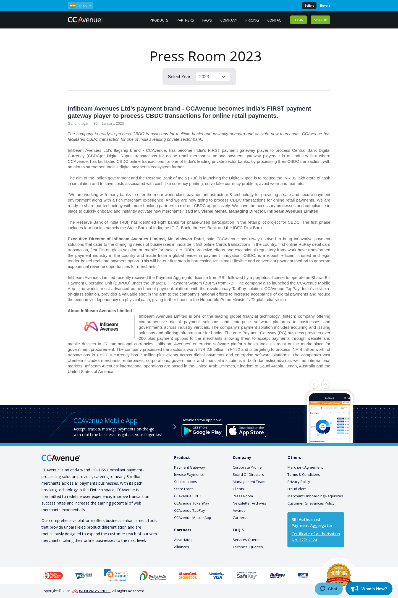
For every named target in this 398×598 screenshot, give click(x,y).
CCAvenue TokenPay (191, 503)
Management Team (249, 481)
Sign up (320, 20)
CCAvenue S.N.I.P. (188, 495)
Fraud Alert (296, 488)
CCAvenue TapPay (189, 510)
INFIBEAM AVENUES (91, 590)
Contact (275, 20)
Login (298, 20)
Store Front (183, 488)
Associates (183, 539)
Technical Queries (248, 546)
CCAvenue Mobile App (192, 517)
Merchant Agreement (305, 467)
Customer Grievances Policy (310, 503)
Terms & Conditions (303, 474)
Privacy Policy (298, 481)
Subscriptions (185, 481)
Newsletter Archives (249, 503)
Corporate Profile (247, 467)
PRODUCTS (159, 20)
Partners (185, 20)
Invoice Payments (189, 474)
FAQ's (207, 20)
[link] (116, 575)
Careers (239, 517)
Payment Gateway (189, 467)
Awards (239, 510)
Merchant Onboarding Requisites (315, 495)
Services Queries (247, 539)
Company (228, 20)
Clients (238, 488)
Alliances (181, 546)
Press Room (243, 495)
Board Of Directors (248, 474)
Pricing (252, 20)
